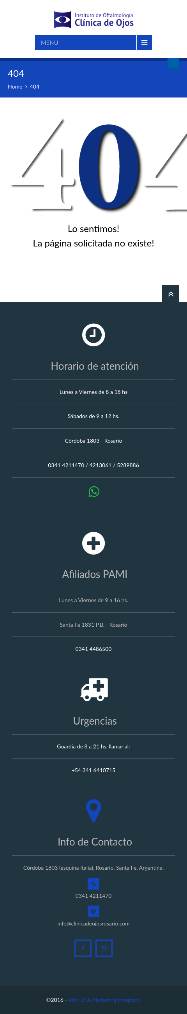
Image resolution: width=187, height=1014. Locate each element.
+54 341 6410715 (94, 770)
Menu (49, 42)
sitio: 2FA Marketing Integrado (104, 999)
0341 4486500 (94, 648)
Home (15, 86)
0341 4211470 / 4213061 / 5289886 (93, 465)
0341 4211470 (94, 895)
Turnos (173, 64)
